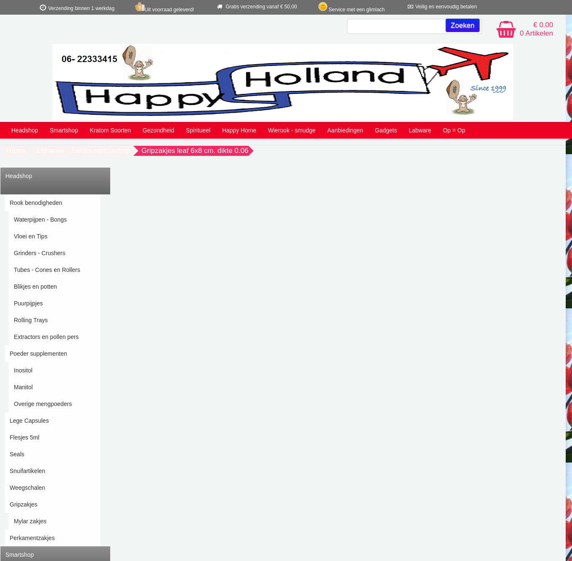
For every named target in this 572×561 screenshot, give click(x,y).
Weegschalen (27, 487)
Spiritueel (198, 130)
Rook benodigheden (36, 202)
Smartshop (64, 130)
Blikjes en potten (35, 286)
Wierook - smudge (292, 130)
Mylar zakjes (30, 521)
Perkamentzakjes (32, 538)
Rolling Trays (31, 320)
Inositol (23, 370)
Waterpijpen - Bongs (40, 219)
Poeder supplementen (38, 353)
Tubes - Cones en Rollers (47, 269)
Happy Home (239, 130)
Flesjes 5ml (24, 437)
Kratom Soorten (110, 130)
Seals (17, 454)
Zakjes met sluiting (100, 151)
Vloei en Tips (30, 236)
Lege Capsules (29, 420)
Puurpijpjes (28, 303)
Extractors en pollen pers (46, 336)
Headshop (24, 130)
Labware (420, 130)
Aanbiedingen (345, 130)
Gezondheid (158, 130)
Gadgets (386, 130)
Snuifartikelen (27, 471)
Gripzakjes (23, 504)
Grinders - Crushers (39, 253)
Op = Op (454, 130)
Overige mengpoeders (43, 404)
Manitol (23, 387)
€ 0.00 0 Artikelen (536, 29)
